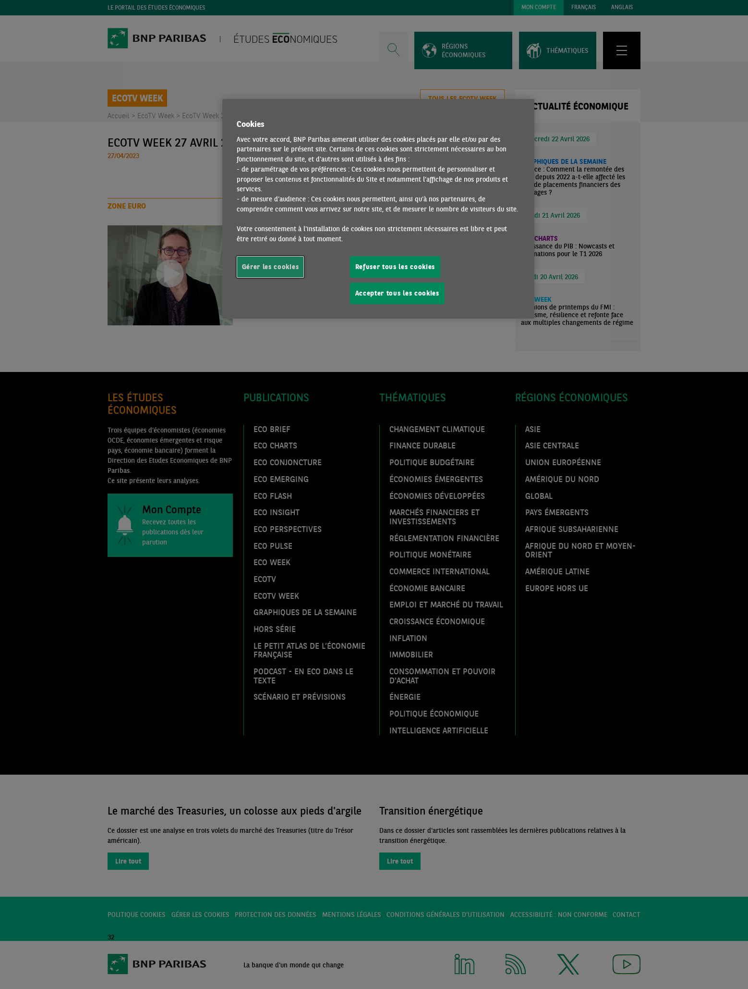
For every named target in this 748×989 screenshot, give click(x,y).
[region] (378, 209)
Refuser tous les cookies (395, 266)
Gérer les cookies (270, 266)
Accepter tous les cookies (397, 293)
